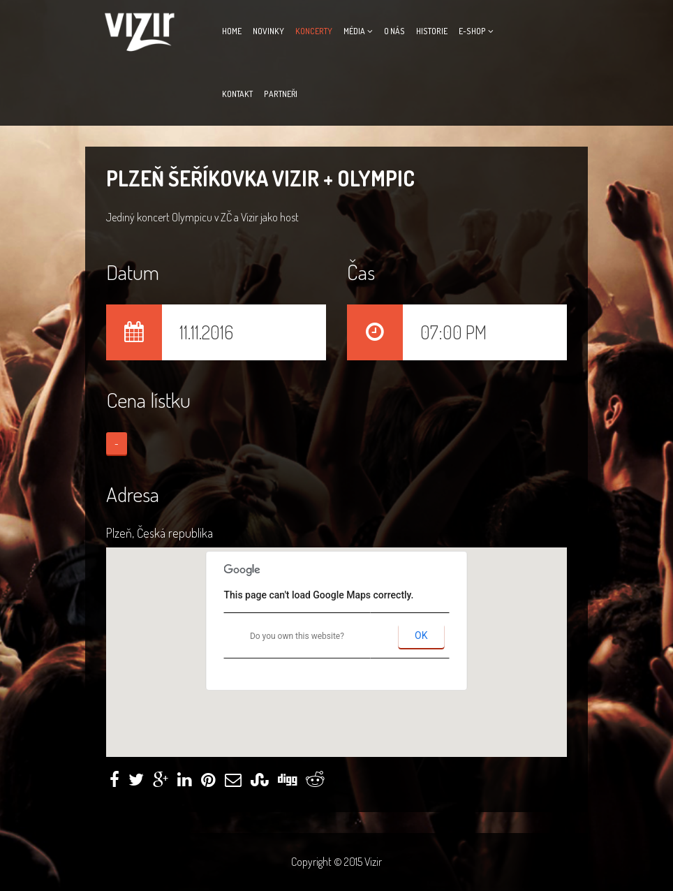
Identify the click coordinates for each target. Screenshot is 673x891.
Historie (432, 31)
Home (232, 31)
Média (354, 31)
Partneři (280, 94)
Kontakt (237, 94)
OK (421, 635)
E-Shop (472, 31)
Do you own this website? (297, 636)
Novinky (268, 31)
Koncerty (313, 31)
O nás (394, 31)
